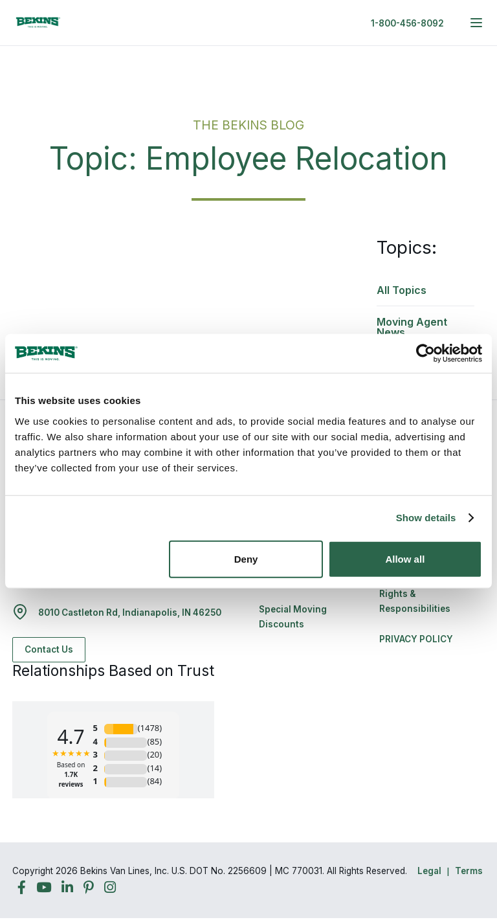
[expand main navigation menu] (476, 23)
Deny (246, 558)
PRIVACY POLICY (416, 639)
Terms (469, 871)
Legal (429, 871)
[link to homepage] (38, 22)
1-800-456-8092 (407, 23)
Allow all (405, 558)
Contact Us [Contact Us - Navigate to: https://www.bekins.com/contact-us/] (49, 649)
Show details (426, 517)
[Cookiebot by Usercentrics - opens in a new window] (425, 353)
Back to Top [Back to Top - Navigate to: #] (452, 844)
